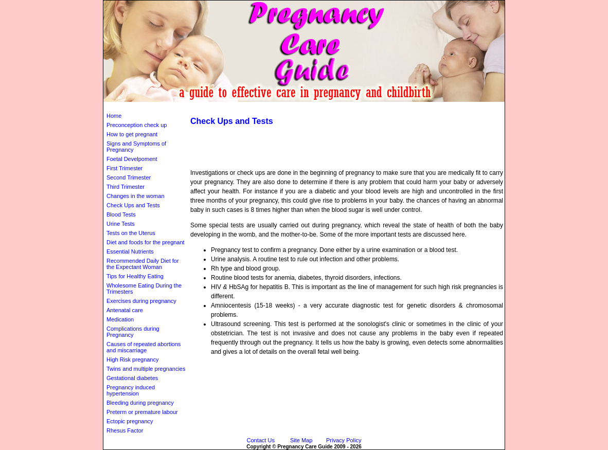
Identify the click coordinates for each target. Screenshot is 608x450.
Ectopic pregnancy (129, 421)
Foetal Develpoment (131, 159)
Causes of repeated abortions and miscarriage (143, 347)
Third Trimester (125, 187)
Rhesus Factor (125, 430)
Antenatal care (124, 310)
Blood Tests (121, 214)
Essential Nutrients (130, 251)
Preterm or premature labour (142, 412)
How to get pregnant (131, 134)
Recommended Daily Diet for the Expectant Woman (142, 264)
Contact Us (261, 440)
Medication (120, 319)
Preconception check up (136, 125)
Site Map (301, 440)
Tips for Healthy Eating (135, 276)
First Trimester (124, 168)
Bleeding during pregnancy (140, 403)
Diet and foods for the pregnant (145, 242)
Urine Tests (120, 224)
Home (113, 116)
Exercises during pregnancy (141, 301)
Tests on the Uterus (130, 233)
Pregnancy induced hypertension (130, 390)
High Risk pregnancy (132, 359)
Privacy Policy (343, 440)
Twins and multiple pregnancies (145, 369)
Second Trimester (128, 177)
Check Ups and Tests (133, 205)
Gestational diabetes (132, 378)
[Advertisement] (304, 106)
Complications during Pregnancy (132, 332)
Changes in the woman (135, 196)
